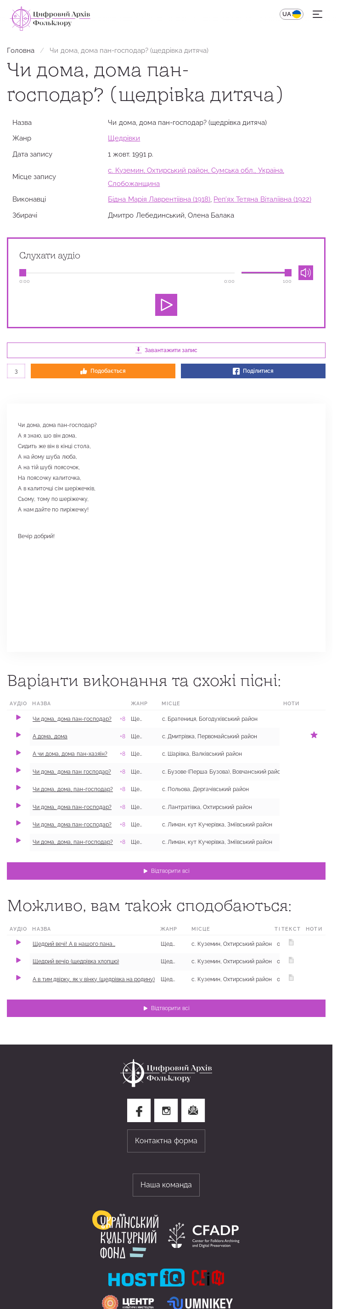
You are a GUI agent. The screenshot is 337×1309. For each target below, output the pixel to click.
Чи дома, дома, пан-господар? (73, 789)
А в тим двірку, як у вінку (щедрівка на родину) (94, 979)
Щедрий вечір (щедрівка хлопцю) (76, 961)
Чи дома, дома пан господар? (72, 772)
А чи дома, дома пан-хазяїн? (70, 754)
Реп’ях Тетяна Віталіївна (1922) (262, 199)
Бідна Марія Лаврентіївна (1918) (159, 199)
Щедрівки (124, 138)
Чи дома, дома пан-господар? (72, 719)
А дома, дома (50, 736)
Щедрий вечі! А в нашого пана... (74, 944)
